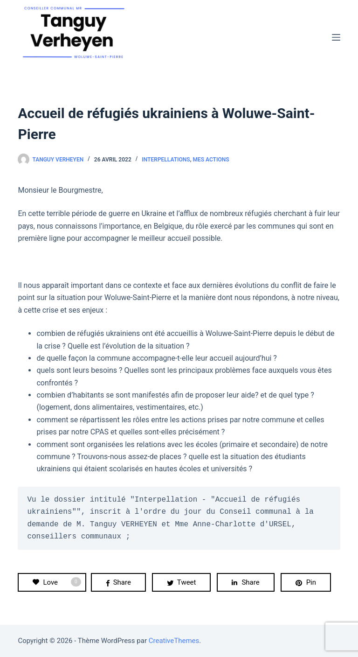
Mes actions (211, 159)
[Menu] (336, 37)
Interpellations (166, 159)
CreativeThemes (174, 640)
